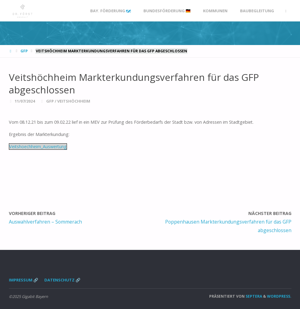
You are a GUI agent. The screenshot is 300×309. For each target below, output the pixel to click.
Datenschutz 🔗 (62, 280)
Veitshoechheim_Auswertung (38, 146)
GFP (24, 51)
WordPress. (279, 296)
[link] (285, 11)
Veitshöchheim (73, 101)
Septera (253, 296)
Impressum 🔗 (23, 280)
